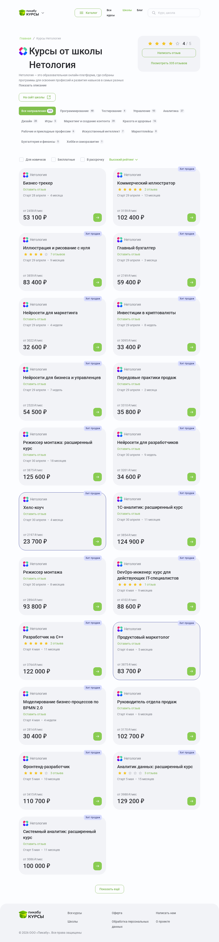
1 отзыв (150, 584)
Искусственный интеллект (103, 131)
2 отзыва (151, 189)
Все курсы (111, 13)
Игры (51, 121)
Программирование (77, 111)
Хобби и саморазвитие (85, 142)
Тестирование (114, 111)
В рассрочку (95, 159)
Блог (140, 10)
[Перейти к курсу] (97, 217)
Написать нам (166, 913)
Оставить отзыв (34, 189)
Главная (25, 38)
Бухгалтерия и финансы (40, 142)
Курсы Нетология (48, 38)
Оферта (117, 913)
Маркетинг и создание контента (90, 121)
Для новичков (36, 159)
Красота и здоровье (140, 121)
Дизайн (29, 121)
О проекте (163, 921)
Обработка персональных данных (130, 924)
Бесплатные (66, 159)
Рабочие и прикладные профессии (48, 131)
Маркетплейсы (145, 131)
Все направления (37, 111)
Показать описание (33, 85)
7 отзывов (57, 254)
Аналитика (174, 111)
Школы (127, 10)
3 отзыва (56, 773)
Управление (144, 111)
